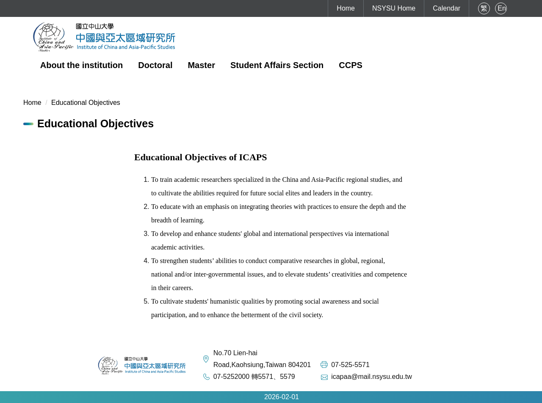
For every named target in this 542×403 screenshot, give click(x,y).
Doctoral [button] (155, 65)
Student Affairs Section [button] (277, 65)
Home (346, 8)
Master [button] (201, 65)
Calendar (446, 8)
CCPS (350, 65)
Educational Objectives (85, 102)
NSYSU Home (393, 8)
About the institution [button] (81, 65)
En (502, 8)
